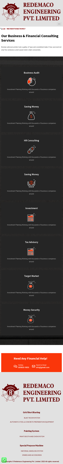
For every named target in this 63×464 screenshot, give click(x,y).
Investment (31, 208)
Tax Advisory (31, 242)
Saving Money (31, 106)
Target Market (31, 276)
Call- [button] (3, 29)
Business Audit (31, 72)
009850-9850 (23, 367)
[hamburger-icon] (59, 23)
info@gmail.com (42, 367)
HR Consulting (31, 140)
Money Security (31, 309)
